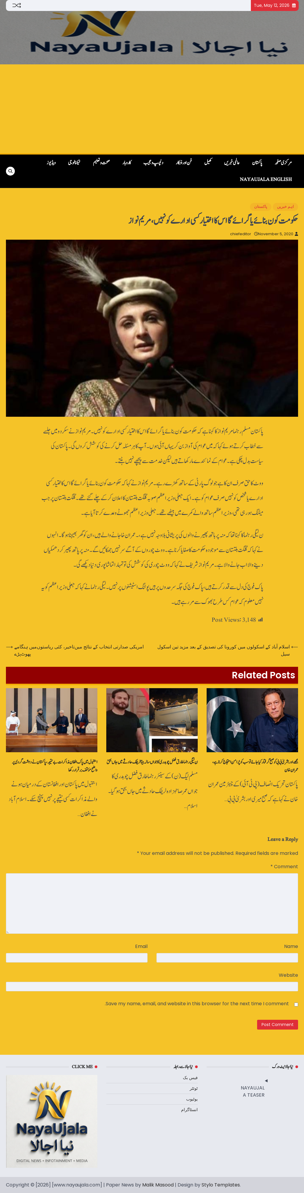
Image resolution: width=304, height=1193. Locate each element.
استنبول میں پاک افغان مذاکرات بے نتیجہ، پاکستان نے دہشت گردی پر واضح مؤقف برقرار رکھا (54, 766)
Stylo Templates (221, 1184)
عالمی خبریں (232, 163)
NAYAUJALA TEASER (253, 1091)
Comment (284, 866)
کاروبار (126, 163)
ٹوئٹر (194, 1088)
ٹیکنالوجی (74, 163)
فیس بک (190, 1078)
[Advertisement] (152, 108)
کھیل (208, 163)
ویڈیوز (51, 163)
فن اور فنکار (184, 163)
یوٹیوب (192, 1099)
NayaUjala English (266, 179)
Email (141, 946)
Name (291, 946)
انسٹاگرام (189, 1110)
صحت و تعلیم (101, 163)
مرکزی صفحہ (283, 163)
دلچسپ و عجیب (153, 163)
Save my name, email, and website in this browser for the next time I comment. (197, 1003)
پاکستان (257, 163)
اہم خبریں (285, 206)
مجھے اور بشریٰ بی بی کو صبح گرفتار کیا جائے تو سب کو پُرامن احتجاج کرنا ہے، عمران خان (255, 766)
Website (288, 975)
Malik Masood (158, 1184)
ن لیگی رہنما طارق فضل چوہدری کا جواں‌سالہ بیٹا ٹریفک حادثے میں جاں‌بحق (152, 762)
